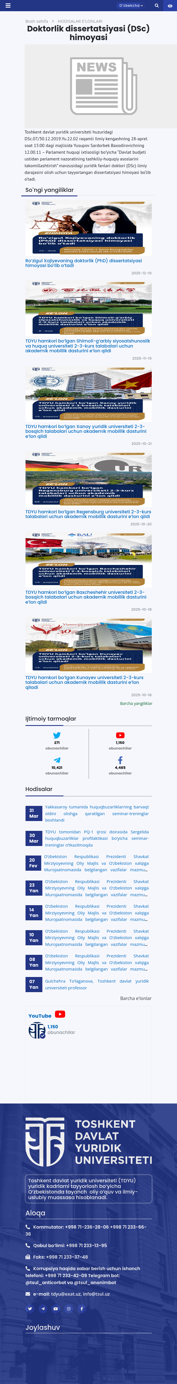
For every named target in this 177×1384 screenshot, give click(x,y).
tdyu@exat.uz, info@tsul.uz (80, 1294)
